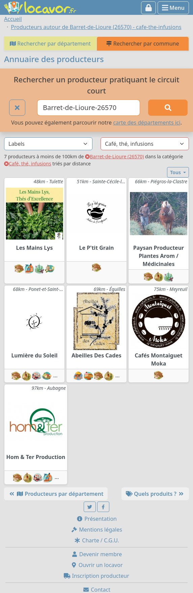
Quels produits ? (155, 493)
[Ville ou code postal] (88, 108)
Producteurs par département (55, 493)
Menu (173, 7)
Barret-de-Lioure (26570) (114, 156)
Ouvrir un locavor (97, 565)
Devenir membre (96, 554)
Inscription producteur (96, 575)
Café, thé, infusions (27, 163)
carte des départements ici (146, 122)
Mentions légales (96, 529)
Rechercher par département (50, 43)
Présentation (96, 518)
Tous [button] (176, 172)
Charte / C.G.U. (96, 540)
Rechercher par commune (142, 43)
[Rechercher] (168, 108)
